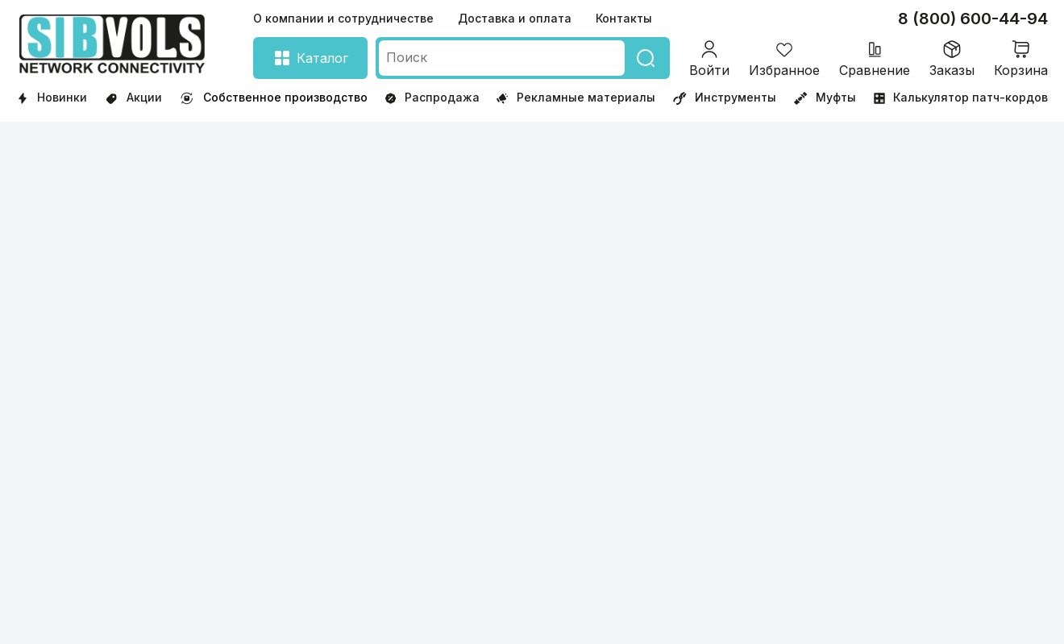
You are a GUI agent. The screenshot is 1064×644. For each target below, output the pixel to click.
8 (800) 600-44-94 (973, 18)
